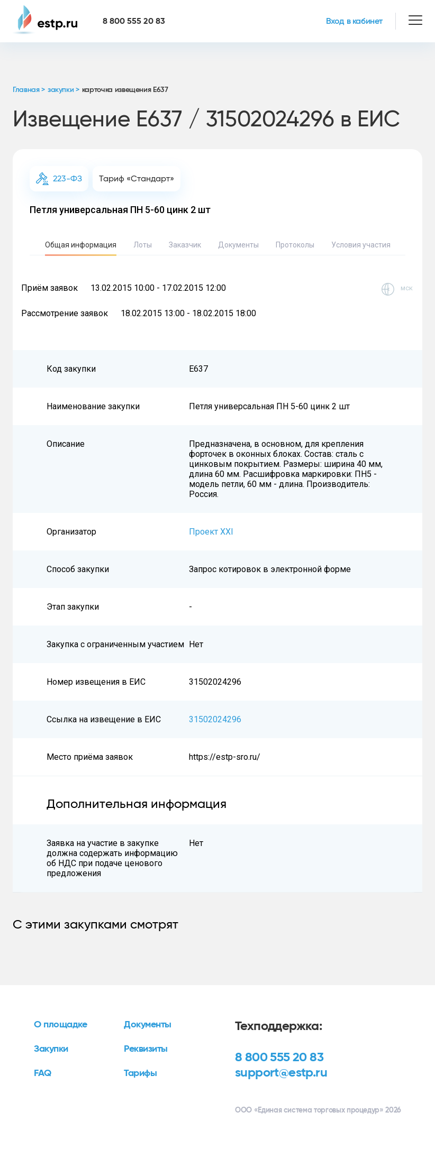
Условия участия (361, 245)
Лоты (142, 245)
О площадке (60, 1024)
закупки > (63, 90)
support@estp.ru (281, 1073)
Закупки (51, 1049)
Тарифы (140, 1073)
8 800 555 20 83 (279, 1057)
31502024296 (215, 719)
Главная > (29, 90)
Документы (238, 245)
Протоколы (295, 245)
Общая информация (80, 245)
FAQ (42, 1073)
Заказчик (185, 245)
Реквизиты (146, 1049)
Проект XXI (211, 532)
